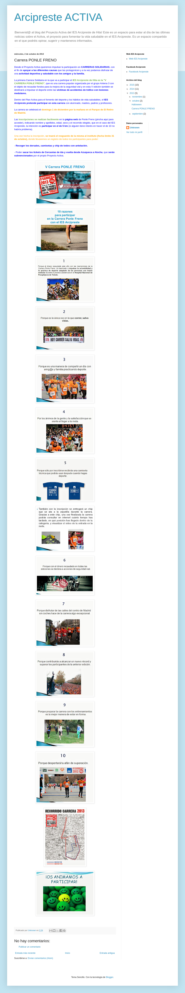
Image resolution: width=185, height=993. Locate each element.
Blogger (109, 977)
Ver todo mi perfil (134, 132)
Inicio (67, 953)
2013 (132, 93)
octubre (136, 101)
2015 (132, 85)
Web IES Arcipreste (138, 59)
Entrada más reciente (25, 953)
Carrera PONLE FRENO (143, 108)
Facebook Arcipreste (138, 71)
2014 (132, 89)
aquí (106, 119)
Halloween (137, 104)
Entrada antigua (107, 953)
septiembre (137, 114)
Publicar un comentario (30, 947)
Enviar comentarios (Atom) (40, 958)
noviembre (137, 97)
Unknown (134, 127)
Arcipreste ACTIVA (58, 17)
